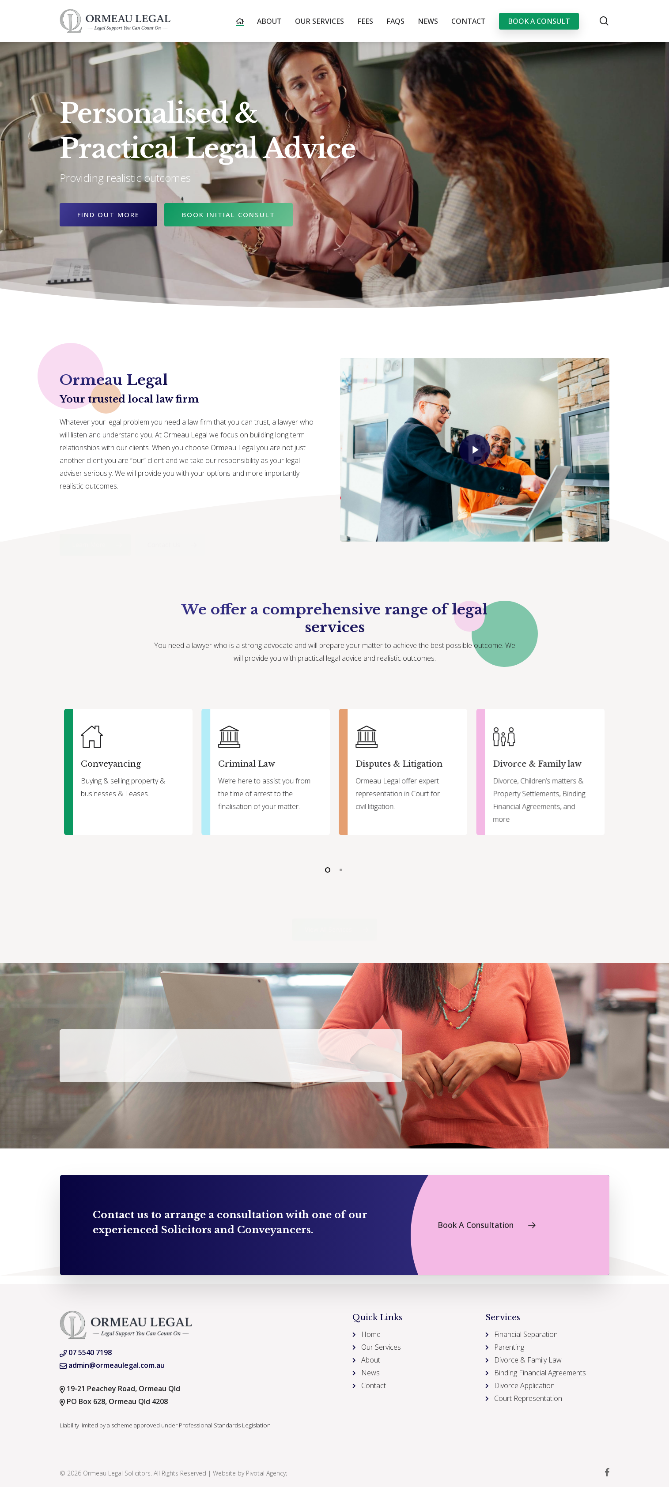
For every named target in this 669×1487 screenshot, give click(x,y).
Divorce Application (524, 1385)
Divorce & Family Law (528, 1360)
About (370, 1360)
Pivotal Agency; (266, 1473)
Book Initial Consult (228, 215)
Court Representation (528, 1398)
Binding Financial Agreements (540, 1373)
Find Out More (108, 215)
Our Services (381, 1347)
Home (371, 1334)
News (370, 1373)
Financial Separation (526, 1334)
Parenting (509, 1347)
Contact (373, 1385)
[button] (87, 538)
